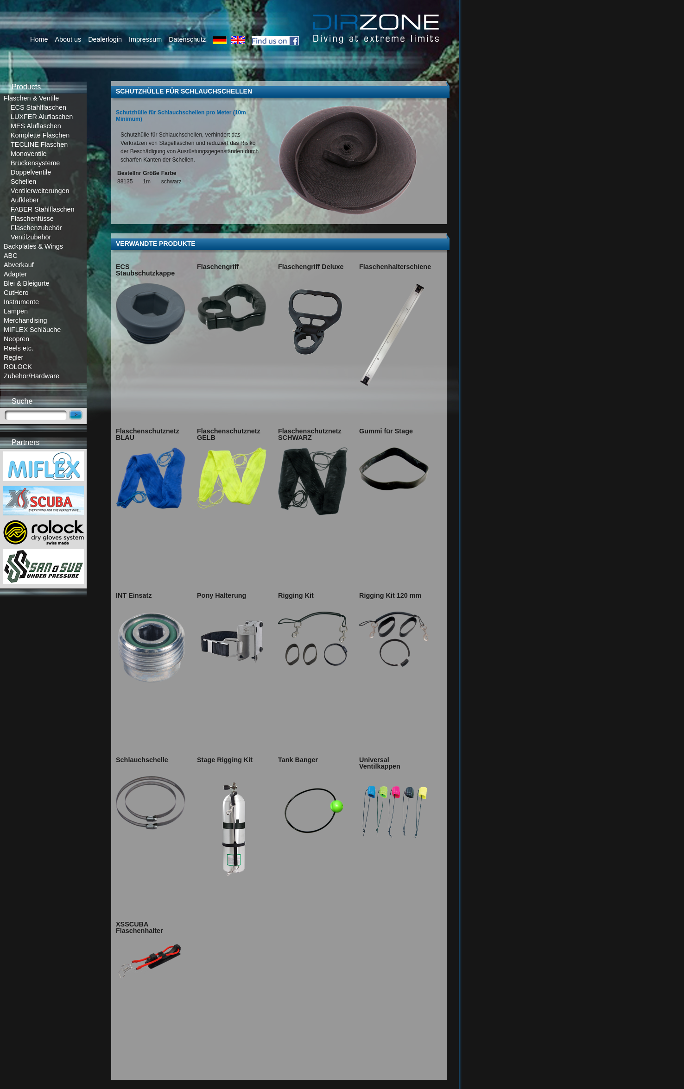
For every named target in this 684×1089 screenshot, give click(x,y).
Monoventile (29, 153)
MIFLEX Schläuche (32, 329)
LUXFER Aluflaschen (42, 116)
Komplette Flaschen (40, 135)
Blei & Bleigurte (26, 283)
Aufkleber (25, 200)
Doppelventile (31, 172)
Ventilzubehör (31, 237)
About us (68, 39)
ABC (11, 255)
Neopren (16, 339)
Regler (13, 357)
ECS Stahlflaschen (38, 107)
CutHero (16, 292)
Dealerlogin (105, 39)
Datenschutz (187, 39)
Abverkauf (19, 265)
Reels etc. (18, 348)
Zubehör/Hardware (31, 376)
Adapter (15, 274)
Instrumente (21, 302)
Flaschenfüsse (32, 218)
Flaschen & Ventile (31, 98)
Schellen (23, 181)
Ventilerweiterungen (40, 190)
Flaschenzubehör (36, 228)
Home (39, 39)
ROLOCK (18, 366)
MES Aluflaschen (36, 126)
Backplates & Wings (33, 246)
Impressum (145, 39)
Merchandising (25, 320)
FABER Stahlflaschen (43, 209)
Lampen (16, 311)
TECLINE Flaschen (39, 144)
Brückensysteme (35, 163)
